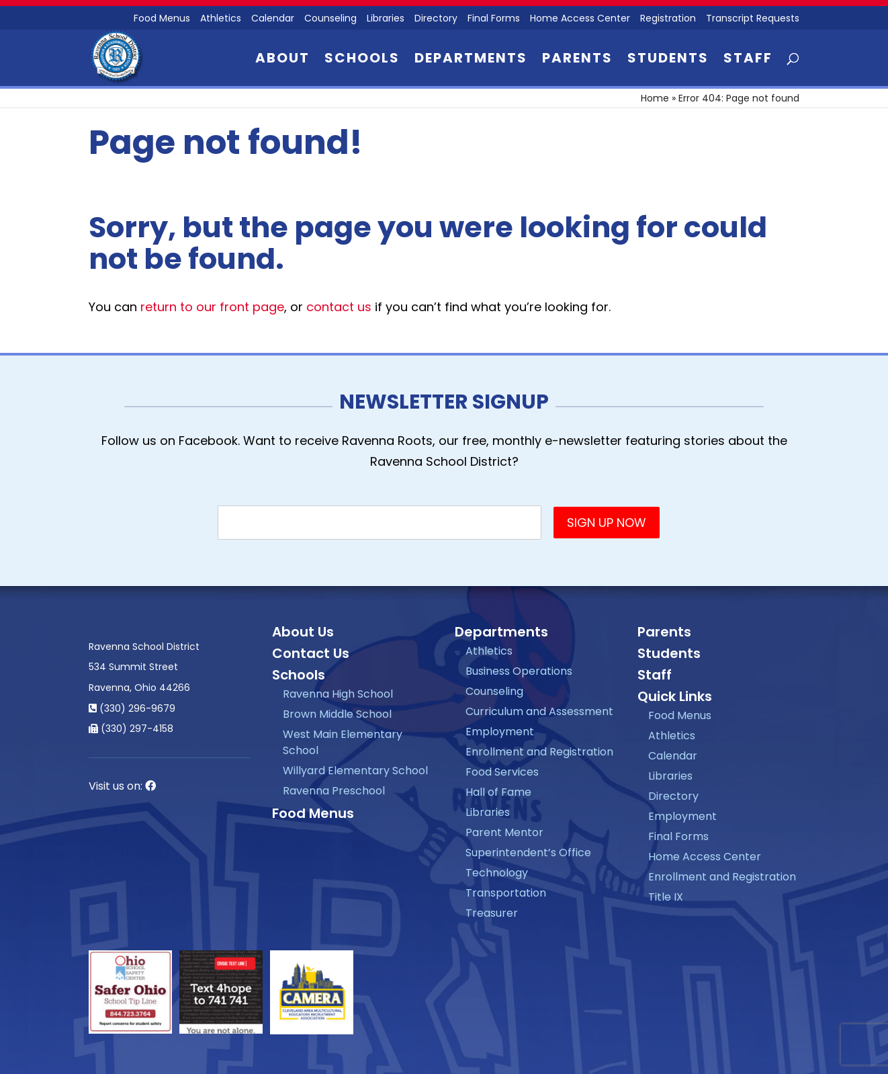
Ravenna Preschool (334, 790)
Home (655, 98)
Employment (499, 731)
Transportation (505, 893)
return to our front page (212, 306)
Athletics (220, 19)
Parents (577, 60)
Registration (668, 19)
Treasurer (491, 913)
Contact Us (310, 653)
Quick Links (674, 696)
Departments (470, 60)
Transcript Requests (752, 19)
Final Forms (494, 19)
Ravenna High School (338, 694)
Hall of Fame (498, 792)
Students (668, 60)
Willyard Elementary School (355, 770)
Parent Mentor (504, 832)
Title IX (665, 897)
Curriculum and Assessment (539, 711)
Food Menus (313, 813)
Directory (435, 19)
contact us (338, 306)
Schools (362, 60)
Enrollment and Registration (539, 751)
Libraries (385, 19)
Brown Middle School (337, 714)
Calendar (272, 19)
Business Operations (518, 671)
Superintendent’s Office (528, 852)
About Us (303, 631)
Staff (747, 60)
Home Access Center (580, 19)
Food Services (502, 772)
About (282, 60)
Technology (496, 872)
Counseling (330, 19)
